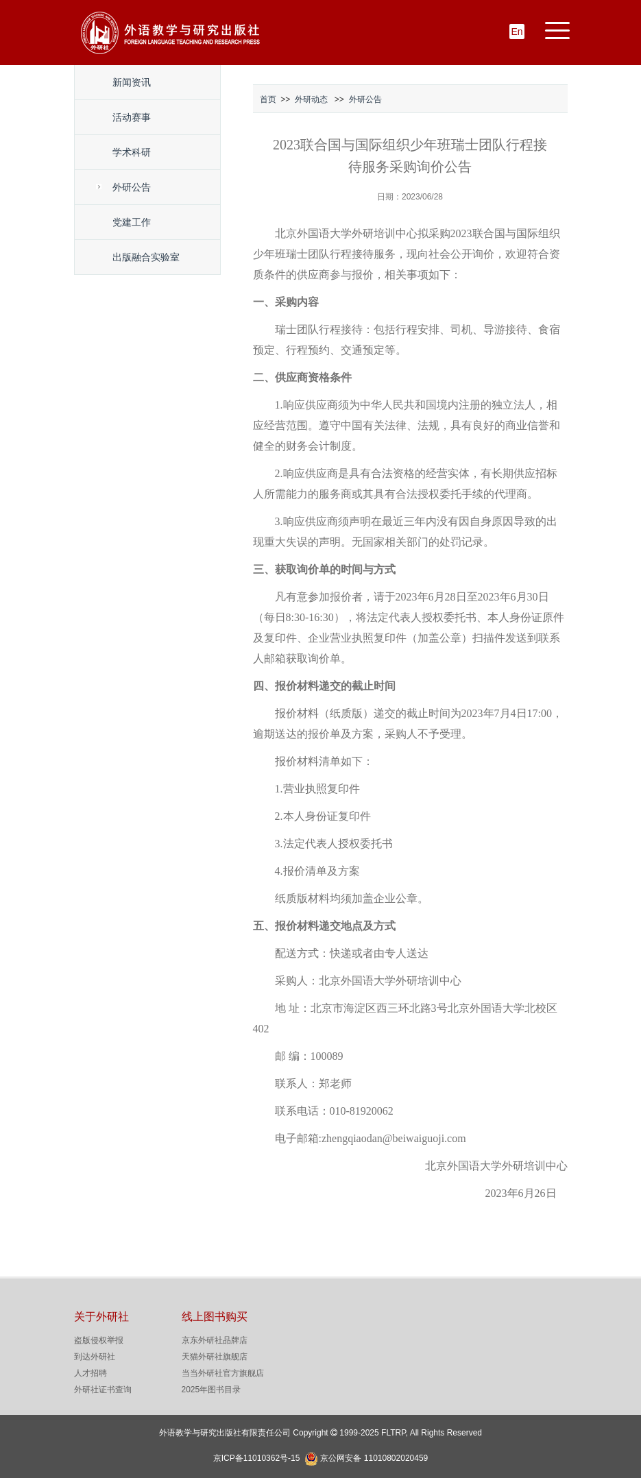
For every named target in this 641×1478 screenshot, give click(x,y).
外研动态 (311, 99)
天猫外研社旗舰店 (214, 1356)
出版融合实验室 (146, 257)
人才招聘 (90, 1373)
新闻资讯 (131, 82)
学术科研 (131, 152)
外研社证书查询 (103, 1389)
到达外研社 (94, 1356)
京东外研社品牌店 (214, 1340)
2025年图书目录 (211, 1389)
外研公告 (131, 187)
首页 (268, 99)
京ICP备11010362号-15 (256, 1458)
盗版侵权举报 (98, 1340)
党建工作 (131, 222)
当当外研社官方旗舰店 (223, 1373)
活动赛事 (131, 117)
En (516, 31)
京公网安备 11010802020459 (374, 1456)
